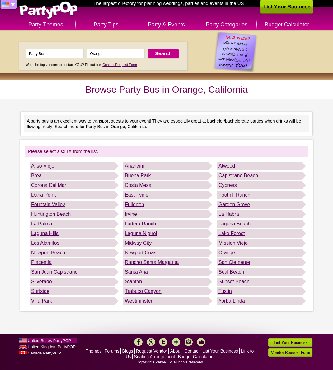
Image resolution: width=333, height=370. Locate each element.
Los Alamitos (45, 243)
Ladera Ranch (140, 223)
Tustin (225, 291)
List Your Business (220, 351)
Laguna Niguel (141, 233)
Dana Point (43, 194)
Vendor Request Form (290, 352)
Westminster (138, 300)
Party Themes (45, 24)
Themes (94, 351)
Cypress (227, 185)
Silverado (41, 281)
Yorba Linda (231, 300)
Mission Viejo (233, 243)
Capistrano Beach (238, 175)
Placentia (41, 262)
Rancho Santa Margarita (152, 262)
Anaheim (134, 166)
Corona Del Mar (48, 185)
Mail (189, 342)
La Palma (41, 223)
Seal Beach (231, 272)
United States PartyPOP (49, 340)
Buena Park (138, 175)
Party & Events (166, 24)
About (176, 351)
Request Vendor (151, 351)
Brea (36, 175)
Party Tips (106, 24)
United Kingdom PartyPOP (52, 347)
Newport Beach (48, 252)
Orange (226, 252)
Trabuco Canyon (143, 291)
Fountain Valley (48, 204)
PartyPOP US (48, 10)
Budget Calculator (287, 24)
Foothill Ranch (234, 194)
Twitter (163, 342)
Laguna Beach (234, 223)
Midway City (138, 243)
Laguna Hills (45, 233)
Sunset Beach (234, 281)
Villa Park (41, 300)
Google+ (151, 342)
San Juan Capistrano (54, 272)
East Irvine (136, 194)
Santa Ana (136, 272)
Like (201, 342)
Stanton (133, 281)
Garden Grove (234, 204)
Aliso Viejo (42, 166)
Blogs (127, 351)
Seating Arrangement (154, 356)
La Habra (228, 214)
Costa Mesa (138, 185)
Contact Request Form (119, 65)
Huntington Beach (51, 214)
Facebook (138, 342)
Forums (112, 351)
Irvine (131, 214)
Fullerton (134, 204)
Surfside (40, 291)
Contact (192, 351)
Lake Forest (231, 233)
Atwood (226, 166)
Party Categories (226, 24)
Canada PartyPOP (44, 353)
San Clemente (234, 262)
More (176, 342)
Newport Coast (141, 252)
